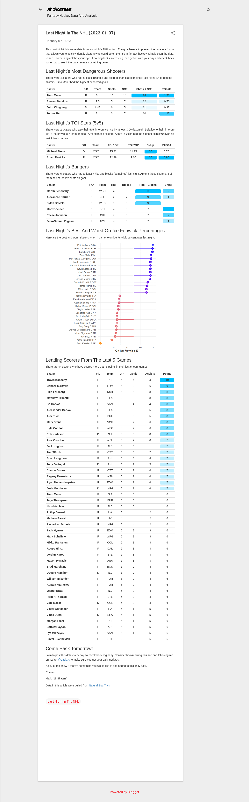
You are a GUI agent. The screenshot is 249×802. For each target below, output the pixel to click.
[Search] (208, 11)
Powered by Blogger (124, 792)
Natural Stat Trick (99, 685)
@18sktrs (64, 659)
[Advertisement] (198, 83)
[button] (173, 33)
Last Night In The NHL (63, 701)
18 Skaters (59, 9)
